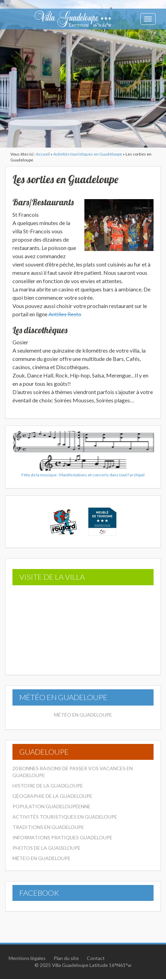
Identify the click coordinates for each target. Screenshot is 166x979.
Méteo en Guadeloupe (41, 858)
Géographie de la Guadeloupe (52, 796)
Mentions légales (27, 958)
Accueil (43, 154)
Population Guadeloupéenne (51, 806)
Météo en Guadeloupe (83, 715)
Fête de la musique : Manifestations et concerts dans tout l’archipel (83, 474)
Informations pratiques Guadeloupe (62, 837)
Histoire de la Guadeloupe (47, 786)
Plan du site (66, 958)
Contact (96, 958)
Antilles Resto (64, 314)
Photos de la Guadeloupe (46, 848)
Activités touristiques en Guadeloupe (87, 154)
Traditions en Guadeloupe (48, 827)
